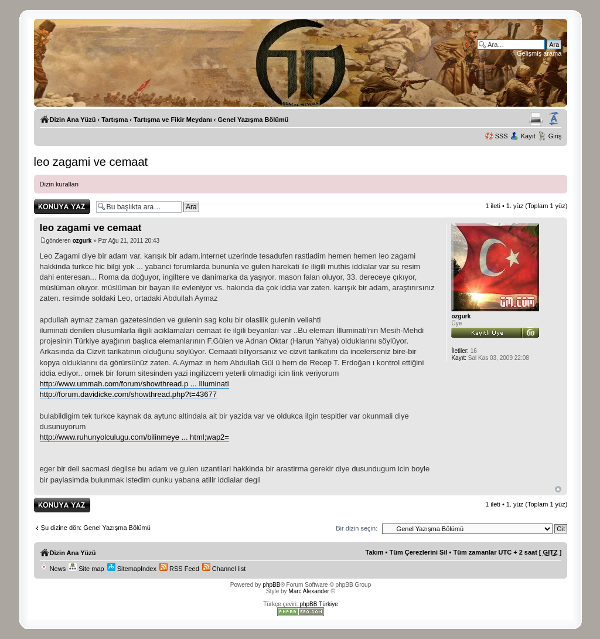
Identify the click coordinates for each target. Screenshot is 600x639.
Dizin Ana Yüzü (73, 119)
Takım (375, 552)
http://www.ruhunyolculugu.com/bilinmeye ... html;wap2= (134, 437)
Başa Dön (558, 489)
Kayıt (528, 136)
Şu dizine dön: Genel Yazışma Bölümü (96, 527)
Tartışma (114, 119)
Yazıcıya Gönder (536, 119)
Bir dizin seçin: (356, 528)
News (53, 568)
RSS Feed (179, 568)
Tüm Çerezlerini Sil (418, 552)
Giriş (555, 136)
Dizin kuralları (59, 184)
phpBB (271, 585)
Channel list (224, 568)
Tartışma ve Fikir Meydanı (173, 119)
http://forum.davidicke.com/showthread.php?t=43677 (128, 394)
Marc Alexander (308, 591)
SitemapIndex (131, 568)
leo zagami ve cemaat (91, 161)
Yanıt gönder (62, 206)
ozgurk (82, 240)
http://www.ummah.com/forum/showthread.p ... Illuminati (134, 383)
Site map (86, 568)
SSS (501, 136)
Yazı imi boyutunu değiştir (553, 119)
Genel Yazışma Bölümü (253, 119)
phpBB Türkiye (318, 604)
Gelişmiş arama (539, 53)
